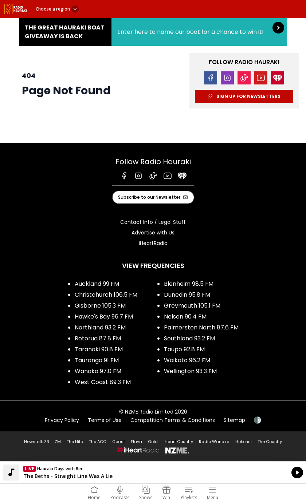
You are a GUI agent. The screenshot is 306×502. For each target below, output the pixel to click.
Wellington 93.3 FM (190, 371)
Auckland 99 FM (97, 284)
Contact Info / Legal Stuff (153, 222)
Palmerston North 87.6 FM (201, 327)
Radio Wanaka (214, 441)
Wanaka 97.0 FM (98, 371)
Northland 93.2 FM (100, 327)
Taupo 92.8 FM (184, 349)
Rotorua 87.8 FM (98, 338)
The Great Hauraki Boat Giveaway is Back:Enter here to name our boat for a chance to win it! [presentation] (153, 32)
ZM (58, 441)
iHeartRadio (153, 243)
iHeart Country (178, 441)
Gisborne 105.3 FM (100, 305)
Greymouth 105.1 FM (192, 305)
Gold (153, 441)
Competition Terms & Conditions (172, 420)
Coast (118, 441)
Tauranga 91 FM (97, 360)
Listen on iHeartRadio (153, 472)
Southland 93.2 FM (189, 338)
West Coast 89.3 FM (103, 382)
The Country (270, 441)
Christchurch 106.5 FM (106, 294)
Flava (136, 441)
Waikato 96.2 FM (187, 360)
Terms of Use (105, 420)
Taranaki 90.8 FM (99, 349)
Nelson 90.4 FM (185, 316)
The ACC (97, 441)
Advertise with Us (153, 232)
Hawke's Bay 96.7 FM (104, 316)
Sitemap (234, 420)
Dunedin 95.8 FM (187, 294)
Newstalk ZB (36, 441)
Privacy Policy (62, 420)
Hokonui (243, 441)
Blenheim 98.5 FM (188, 284)
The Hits (75, 441)
